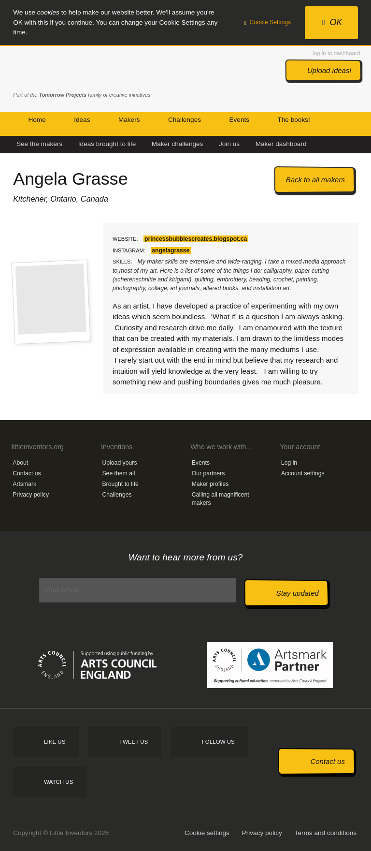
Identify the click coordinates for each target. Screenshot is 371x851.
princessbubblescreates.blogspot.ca (195, 238)
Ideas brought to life (107, 143)
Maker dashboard (281, 143)
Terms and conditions (326, 832)
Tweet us (133, 742)
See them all (118, 473)
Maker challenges (177, 143)
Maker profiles (210, 484)
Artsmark (24, 484)
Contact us (27, 473)
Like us (54, 742)
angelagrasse (170, 250)
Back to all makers (315, 180)
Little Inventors (54, 69)
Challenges (116, 494)
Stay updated (297, 593)
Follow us (218, 742)
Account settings (303, 473)
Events (201, 462)
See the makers (39, 143)
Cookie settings (207, 832)
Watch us (58, 782)
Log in (289, 462)
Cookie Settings (267, 22)
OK (332, 22)
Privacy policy (31, 494)
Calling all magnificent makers (220, 498)
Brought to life (120, 484)
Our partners (208, 473)
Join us (229, 143)
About (20, 462)
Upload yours (119, 462)
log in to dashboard (334, 53)
